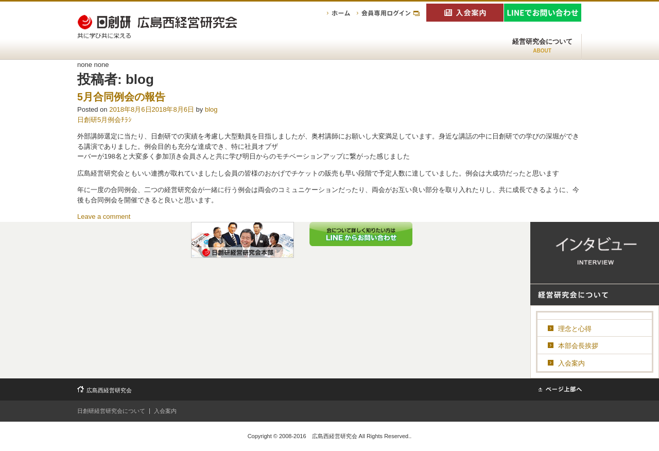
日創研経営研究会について (111, 411)
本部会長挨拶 (578, 346)
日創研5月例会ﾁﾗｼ (104, 120)
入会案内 (571, 363)
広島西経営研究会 (109, 390)
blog (211, 109)
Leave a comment (103, 216)
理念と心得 (575, 329)
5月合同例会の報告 (121, 96)
